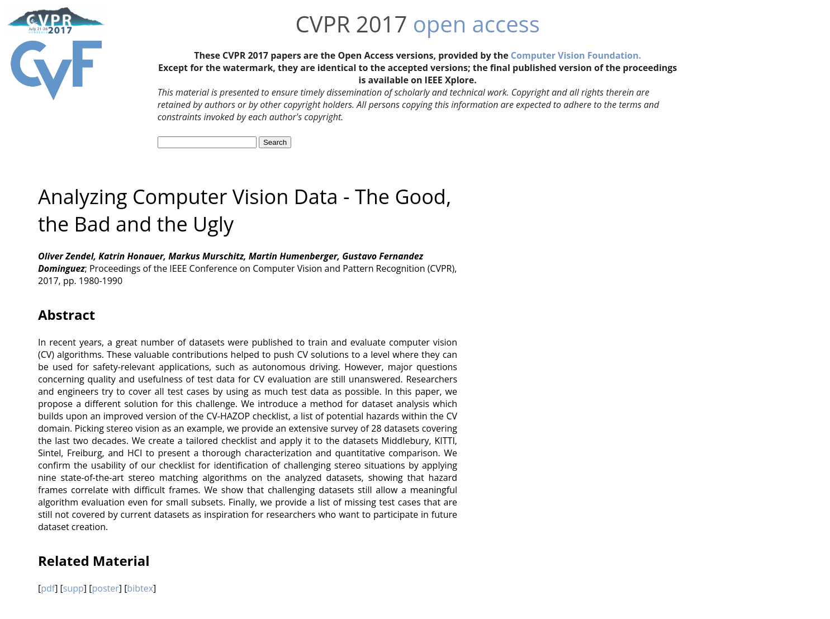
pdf (48, 588)
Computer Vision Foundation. (576, 55)
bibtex (140, 588)
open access (476, 23)
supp (73, 588)
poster (105, 588)
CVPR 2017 (351, 23)
